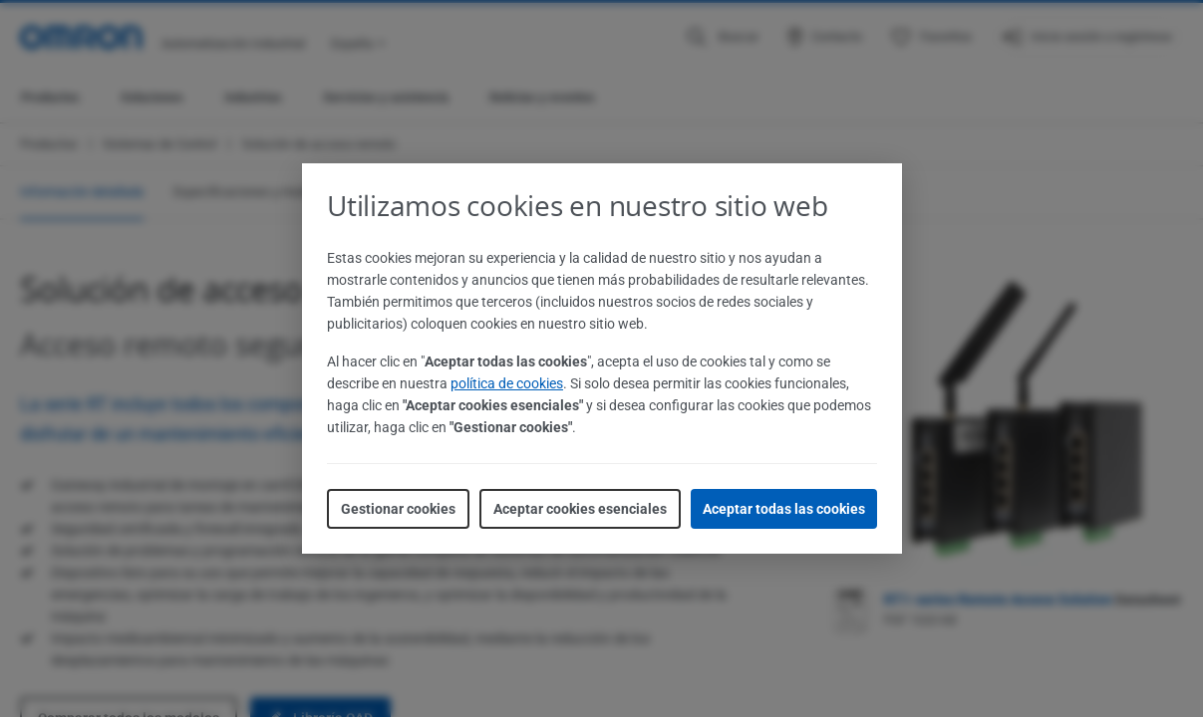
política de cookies (507, 383)
